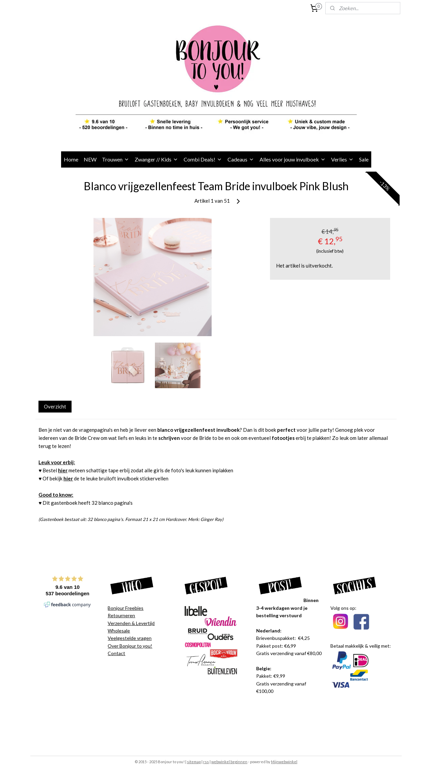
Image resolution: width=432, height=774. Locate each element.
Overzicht (55, 406)
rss (206, 761)
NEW (90, 159)
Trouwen (115, 159)
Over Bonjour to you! (130, 646)
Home (71, 159)
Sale (364, 159)
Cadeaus (240, 159)
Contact (116, 653)
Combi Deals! (203, 159)
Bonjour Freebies (125, 608)
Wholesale (119, 630)
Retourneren (121, 615)
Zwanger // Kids (156, 159)
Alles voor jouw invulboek (293, 159)
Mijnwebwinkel (284, 761)
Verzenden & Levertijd (131, 623)
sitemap (194, 761)
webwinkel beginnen (229, 761)
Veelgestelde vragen (130, 638)
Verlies (342, 159)
